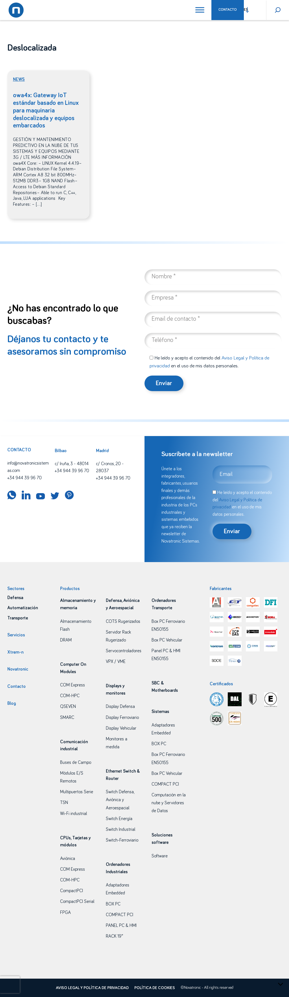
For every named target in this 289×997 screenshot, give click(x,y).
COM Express (72, 685)
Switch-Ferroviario (122, 840)
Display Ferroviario (122, 717)
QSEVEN (68, 706)
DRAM (66, 640)
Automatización (22, 608)
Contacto (227, 10)
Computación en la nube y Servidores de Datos (169, 803)
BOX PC (113, 904)
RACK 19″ (114, 936)
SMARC (67, 717)
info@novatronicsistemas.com (28, 467)
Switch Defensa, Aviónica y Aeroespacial (120, 800)
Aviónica (67, 858)
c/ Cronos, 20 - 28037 (110, 467)
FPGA (65, 912)
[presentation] (10, 984)
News (19, 79)
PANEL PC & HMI (121, 925)
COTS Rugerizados (123, 621)
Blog (11, 703)
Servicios (16, 635)
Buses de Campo (75, 762)
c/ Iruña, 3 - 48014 (72, 463)
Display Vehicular (121, 728)
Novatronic (17, 669)
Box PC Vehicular (167, 640)
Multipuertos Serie (76, 792)
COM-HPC (70, 695)
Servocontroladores (123, 651)
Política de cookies (154, 988)
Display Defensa (120, 706)
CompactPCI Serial (77, 901)
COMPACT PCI (119, 915)
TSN (64, 802)
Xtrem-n (15, 652)
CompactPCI (71, 890)
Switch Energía (119, 818)
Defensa (15, 597)
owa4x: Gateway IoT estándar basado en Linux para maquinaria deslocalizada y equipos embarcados (46, 110)
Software (160, 856)
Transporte (17, 618)
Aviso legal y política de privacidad (92, 988)
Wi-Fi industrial (73, 813)
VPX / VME (116, 661)
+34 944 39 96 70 (24, 478)
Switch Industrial (120, 829)
